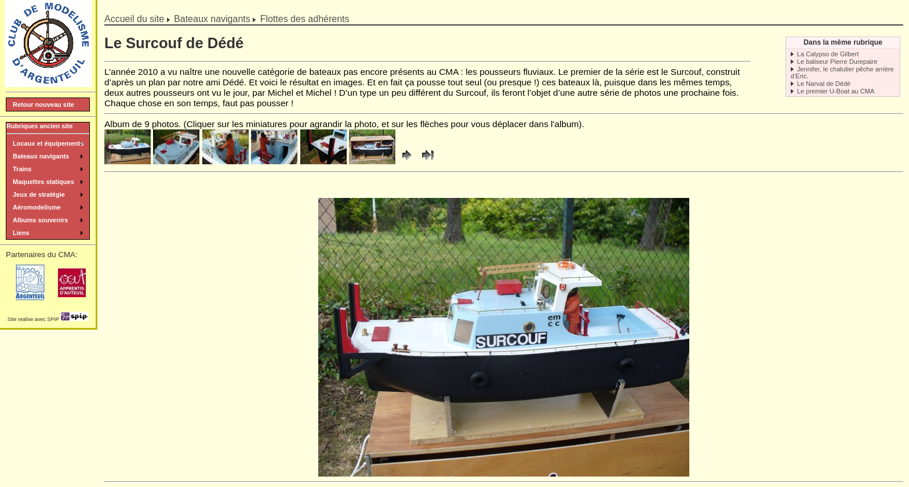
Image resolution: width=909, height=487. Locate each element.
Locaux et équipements (48, 143)
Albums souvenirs (40, 220)
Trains (22, 168)
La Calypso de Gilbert (828, 53)
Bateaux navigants (212, 19)
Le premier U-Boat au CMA (836, 91)
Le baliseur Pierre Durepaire (837, 61)
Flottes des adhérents (305, 19)
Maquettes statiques (43, 181)
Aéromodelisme (37, 207)
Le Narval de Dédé (823, 83)
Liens (21, 232)
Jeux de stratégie (39, 194)
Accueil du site (134, 19)
